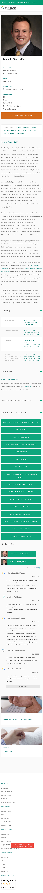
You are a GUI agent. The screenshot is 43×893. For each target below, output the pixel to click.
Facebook (4, 857)
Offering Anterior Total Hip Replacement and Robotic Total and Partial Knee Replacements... (20, 130)
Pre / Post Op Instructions (12, 106)
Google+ (4, 864)
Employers (5, 818)
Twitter (3, 868)
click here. (28, 387)
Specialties (5, 834)
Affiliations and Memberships (16, 400)
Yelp (2, 861)
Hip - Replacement (9, 70)
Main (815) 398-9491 (8, 2)
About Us (4, 788)
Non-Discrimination (8, 802)
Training (5, 310)
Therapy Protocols (9, 109)
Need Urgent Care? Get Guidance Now (23, 845)
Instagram (4, 871)
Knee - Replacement (10, 73)
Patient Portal (6, 811)
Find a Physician (7, 792)
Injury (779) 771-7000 (27, 2)
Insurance (6, 371)
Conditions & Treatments (14, 412)
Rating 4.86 (8, 884)
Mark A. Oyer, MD (13, 59)
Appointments (6, 845)
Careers (4, 799)
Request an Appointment (21, 116)
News (5, 100)
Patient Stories (8, 103)
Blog (3, 815)
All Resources (6, 822)
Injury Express (6, 841)
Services (4, 838)
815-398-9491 (7, 81)
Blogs (5, 97)
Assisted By (7, 544)
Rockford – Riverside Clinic (14, 89)
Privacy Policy (6, 825)
